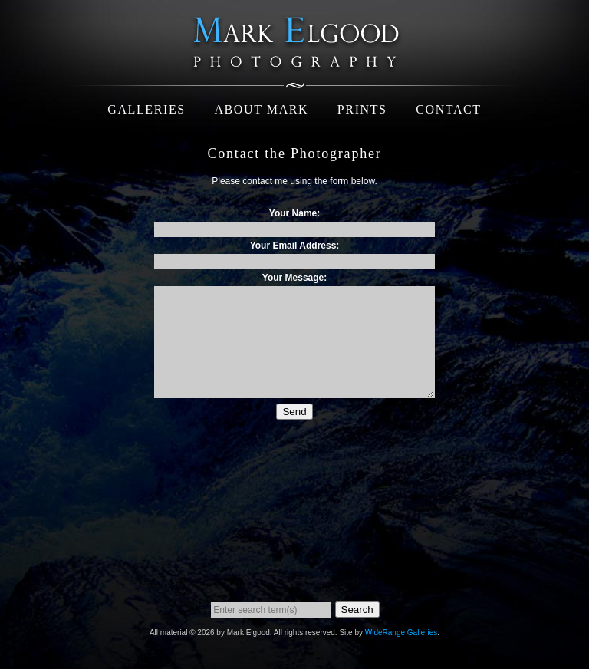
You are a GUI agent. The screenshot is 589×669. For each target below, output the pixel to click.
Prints (362, 109)
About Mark (261, 109)
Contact (448, 109)
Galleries (146, 109)
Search (357, 609)
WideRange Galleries (401, 632)
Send (294, 411)
